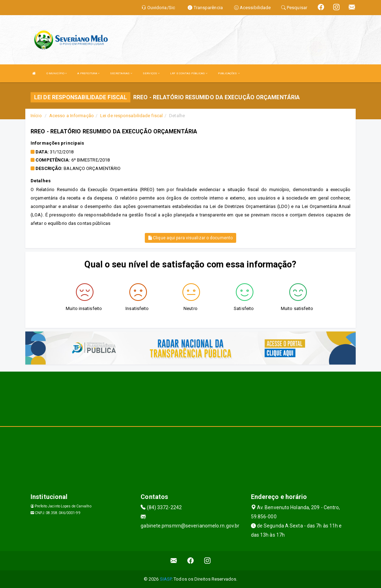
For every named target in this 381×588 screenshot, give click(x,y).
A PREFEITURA (88, 73)
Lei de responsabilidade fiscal (131, 115)
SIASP (166, 579)
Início (36, 115)
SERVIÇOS (151, 73)
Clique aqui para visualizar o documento (190, 237)
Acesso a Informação (71, 115)
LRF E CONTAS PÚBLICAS (188, 73)
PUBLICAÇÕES (228, 73)
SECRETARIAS (121, 73)
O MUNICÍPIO (56, 73)
